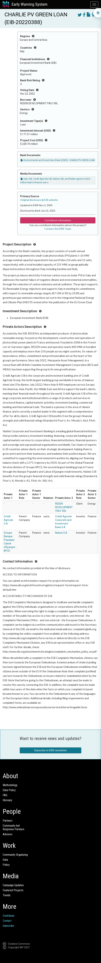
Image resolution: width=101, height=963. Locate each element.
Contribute (8, 915)
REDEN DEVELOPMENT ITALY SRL (64, 507)
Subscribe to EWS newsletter (50, 750)
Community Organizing (15, 854)
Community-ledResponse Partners (13, 827)
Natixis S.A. (61, 532)
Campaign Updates (13, 885)
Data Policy (9, 790)
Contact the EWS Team (57, 228)
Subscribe (8, 925)
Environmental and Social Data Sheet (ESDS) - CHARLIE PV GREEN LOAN (58, 160)
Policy (6, 864)
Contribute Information (58, 220)
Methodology (10, 785)
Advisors (7, 834)
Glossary (7, 800)
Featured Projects (13, 890)
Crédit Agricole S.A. (8, 520)
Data (5, 859)
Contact (7, 920)
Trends (6, 895)
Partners (7, 820)
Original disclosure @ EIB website (39, 199)
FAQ (5, 795)
